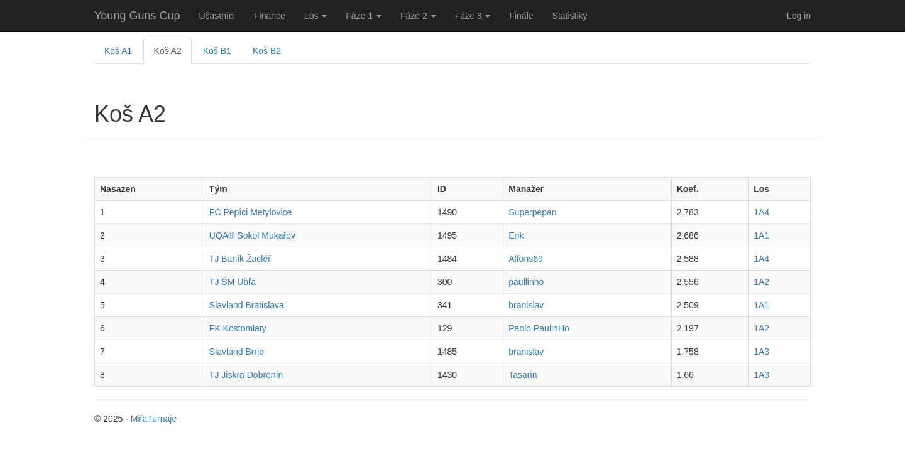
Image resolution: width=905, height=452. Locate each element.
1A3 (761, 352)
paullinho (526, 282)
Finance (269, 16)
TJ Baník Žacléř (240, 259)
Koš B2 (267, 51)
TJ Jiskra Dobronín (246, 375)
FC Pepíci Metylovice (250, 212)
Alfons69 (525, 259)
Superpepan (532, 212)
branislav (526, 305)
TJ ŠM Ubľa (232, 282)
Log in (799, 16)
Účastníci (217, 16)
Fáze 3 (473, 16)
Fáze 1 (363, 16)
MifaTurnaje (154, 419)
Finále (521, 16)
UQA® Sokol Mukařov (252, 235)
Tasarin (522, 375)
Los (315, 16)
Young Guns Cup (137, 15)
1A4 (761, 212)
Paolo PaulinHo (538, 328)
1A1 (761, 235)
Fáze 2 (418, 16)
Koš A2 (167, 51)
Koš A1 (118, 51)
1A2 (761, 282)
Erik (516, 235)
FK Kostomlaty (237, 328)
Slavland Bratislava (246, 305)
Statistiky (570, 16)
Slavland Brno (236, 352)
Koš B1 (217, 51)
